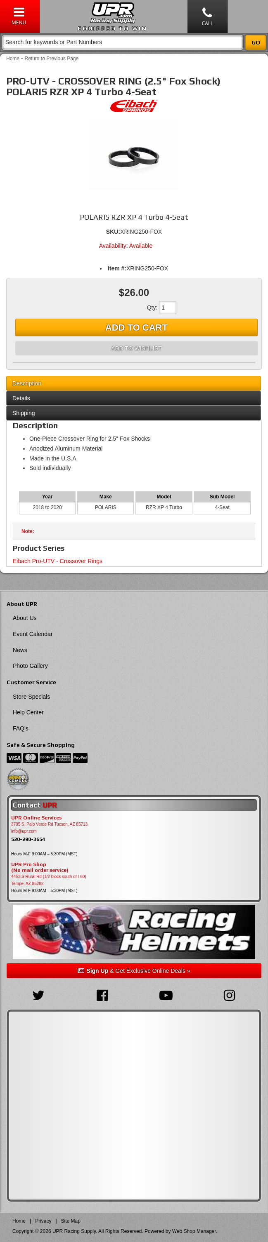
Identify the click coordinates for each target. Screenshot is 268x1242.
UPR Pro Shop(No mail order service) (40, 867)
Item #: (117, 268)
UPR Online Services (36, 818)
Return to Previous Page (51, 58)
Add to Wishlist (136, 348)
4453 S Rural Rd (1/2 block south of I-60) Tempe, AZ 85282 (48, 880)
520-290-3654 (28, 839)
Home (12, 58)
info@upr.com (24, 831)
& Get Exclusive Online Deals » (134, 970)
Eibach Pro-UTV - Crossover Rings (57, 561)
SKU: (113, 231)
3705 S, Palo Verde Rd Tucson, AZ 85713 (49, 824)
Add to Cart (136, 327)
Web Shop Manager (194, 1231)
